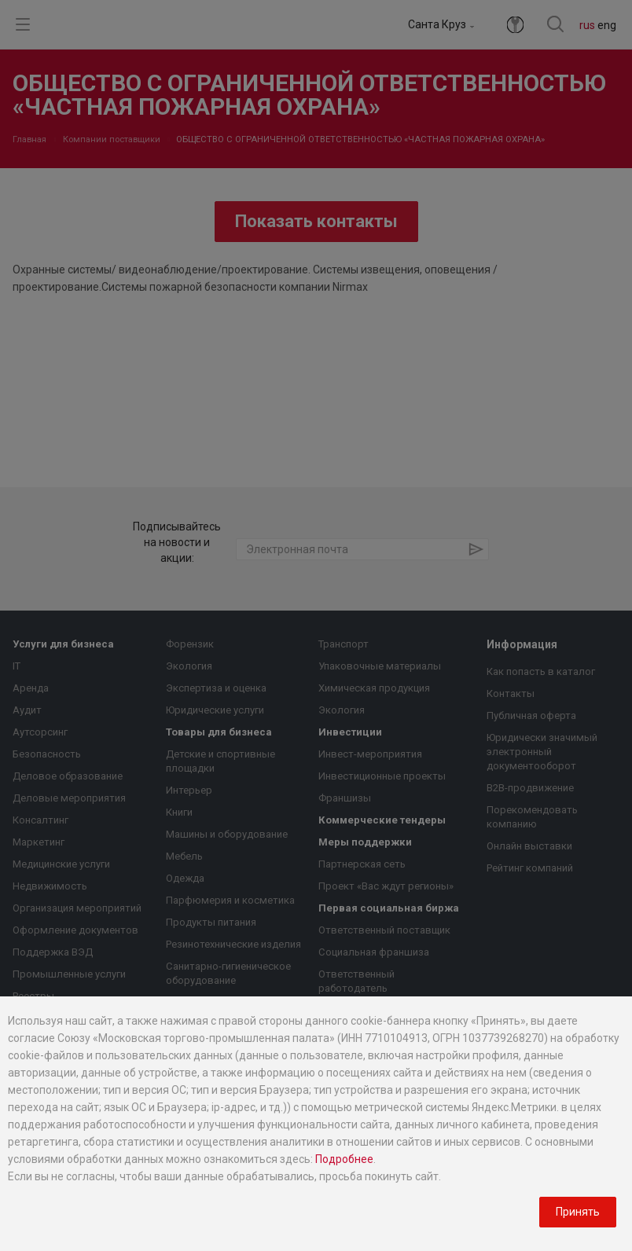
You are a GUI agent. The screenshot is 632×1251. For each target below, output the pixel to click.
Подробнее (344, 1159)
